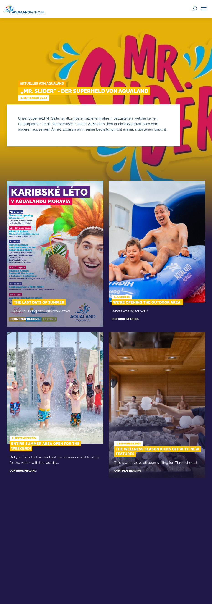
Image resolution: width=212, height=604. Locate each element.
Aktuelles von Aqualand (42, 83)
